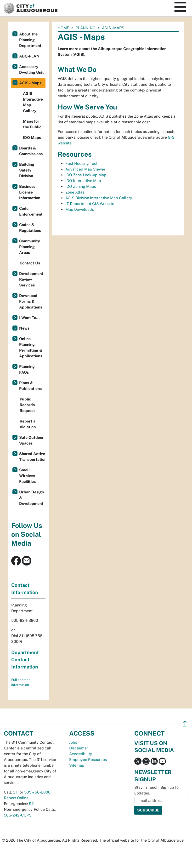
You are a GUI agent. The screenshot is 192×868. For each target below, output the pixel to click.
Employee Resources (88, 759)
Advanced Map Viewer (85, 169)
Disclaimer (78, 748)
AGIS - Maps (30, 83)
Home (63, 28)
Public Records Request (27, 405)
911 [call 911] (32, 803)
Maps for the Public (32, 124)
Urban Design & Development (31, 498)
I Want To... (29, 317)
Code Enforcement (31, 211)
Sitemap (76, 765)
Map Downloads (79, 209)
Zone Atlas (74, 192)
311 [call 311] (16, 792)
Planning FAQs (27, 369)
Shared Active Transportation (32, 456)
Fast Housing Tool (81, 163)
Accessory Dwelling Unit (31, 69)
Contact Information (24, 588)
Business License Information (29, 192)
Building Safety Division (26, 170)
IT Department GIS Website (89, 203)
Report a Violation (28, 424)
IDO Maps (32, 137)
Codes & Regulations (30, 228)
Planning (86, 28)
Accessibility (80, 754)
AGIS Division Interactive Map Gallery (98, 198)
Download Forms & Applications (30, 301)
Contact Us (30, 263)
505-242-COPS (18, 815)
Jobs (73, 742)
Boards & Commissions (31, 151)
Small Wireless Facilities (27, 476)
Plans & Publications (30, 386)
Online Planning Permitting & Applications (30, 347)
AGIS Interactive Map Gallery (33, 102)
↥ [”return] (185, 723)
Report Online (16, 798)
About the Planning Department (30, 40)
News (24, 328)
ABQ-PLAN (29, 56)
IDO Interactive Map (83, 180)
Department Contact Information (25, 660)
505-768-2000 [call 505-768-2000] (37, 792)
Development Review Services (31, 279)
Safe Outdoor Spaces (31, 440)
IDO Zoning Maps (80, 186)
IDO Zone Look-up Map (85, 175)
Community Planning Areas (29, 247)
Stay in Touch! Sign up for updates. (157, 790)
